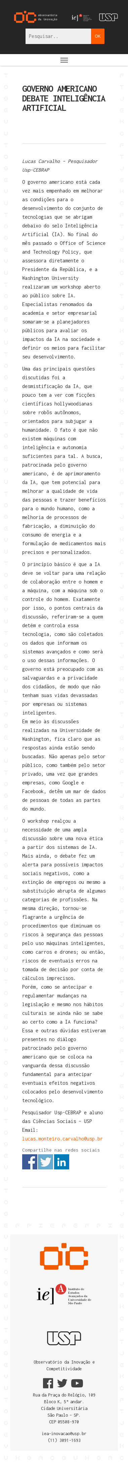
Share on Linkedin (61, 1161)
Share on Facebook (29, 1161)
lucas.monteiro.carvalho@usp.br (62, 1139)
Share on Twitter (45, 1161)
